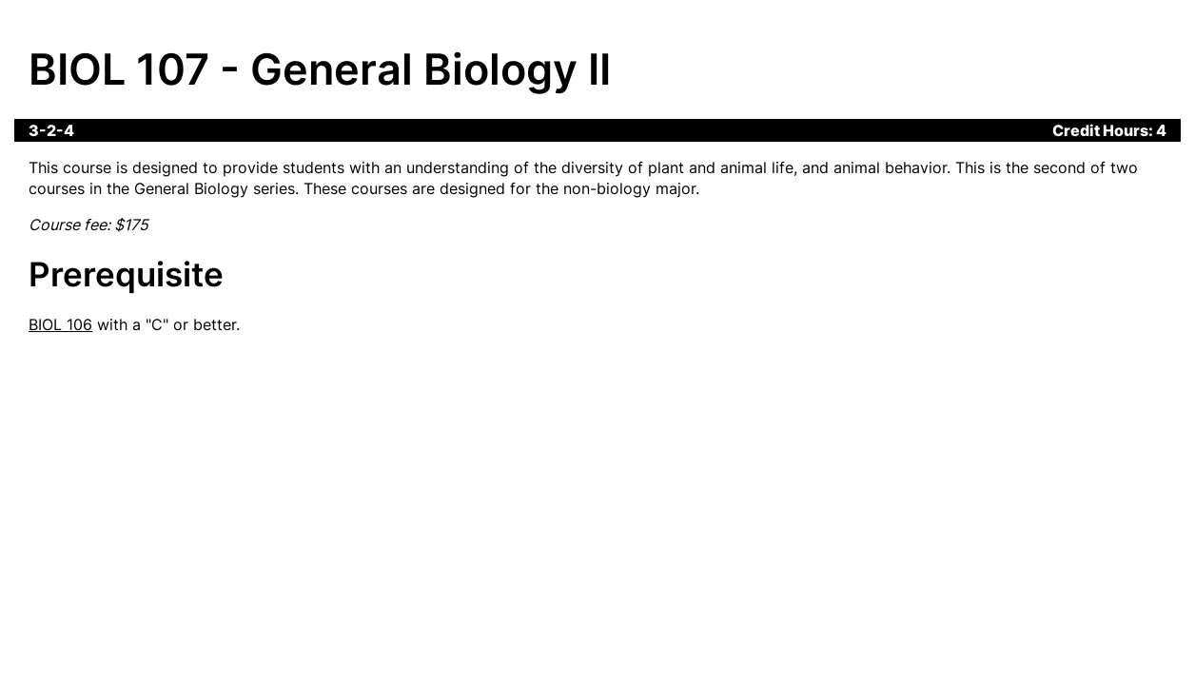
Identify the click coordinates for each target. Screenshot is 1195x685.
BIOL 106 (60, 324)
